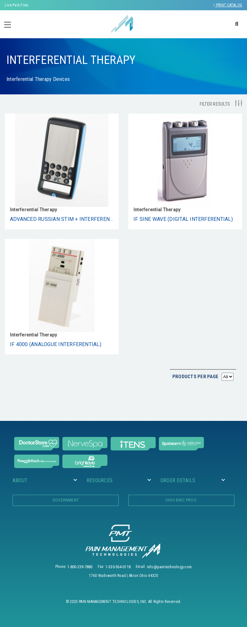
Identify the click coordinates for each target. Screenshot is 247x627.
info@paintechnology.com (169, 566)
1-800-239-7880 (79, 566)
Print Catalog (228, 5)
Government (65, 500)
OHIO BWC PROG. (181, 500)
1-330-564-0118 (118, 566)
